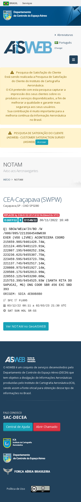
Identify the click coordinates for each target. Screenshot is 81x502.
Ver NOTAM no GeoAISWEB (26, 326)
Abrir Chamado (46, 427)
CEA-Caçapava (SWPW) (32, 199)
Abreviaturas (64, 35)
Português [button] (63, 45)
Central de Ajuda (18, 427)
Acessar (41, 142)
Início (6, 179)
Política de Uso (16, 488)
